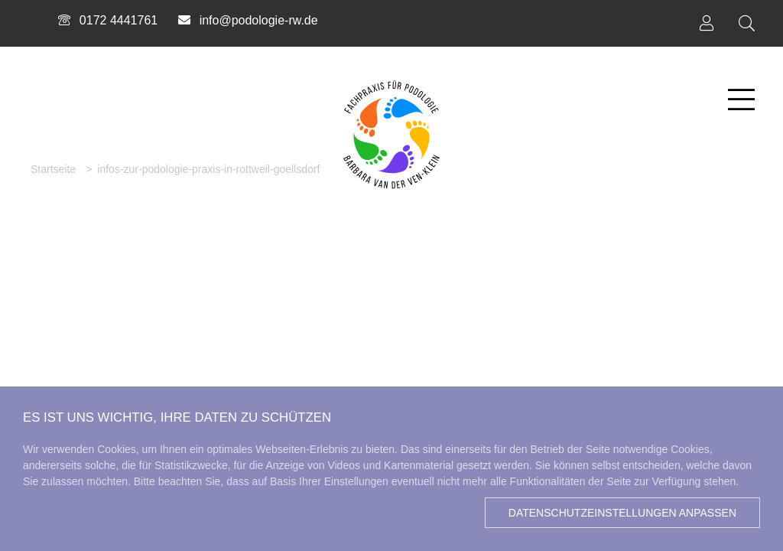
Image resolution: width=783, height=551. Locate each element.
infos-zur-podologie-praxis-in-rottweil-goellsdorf (208, 169)
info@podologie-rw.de (247, 20)
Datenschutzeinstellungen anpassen (622, 513)
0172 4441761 (107, 20)
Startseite (53, 169)
